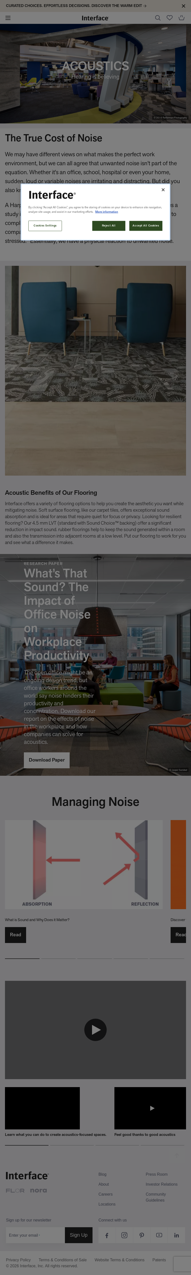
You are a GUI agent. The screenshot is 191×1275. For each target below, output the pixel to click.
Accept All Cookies (146, 225)
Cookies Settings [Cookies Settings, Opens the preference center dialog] (45, 225)
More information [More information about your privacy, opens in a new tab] (106, 212)
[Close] (163, 189)
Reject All (109, 225)
